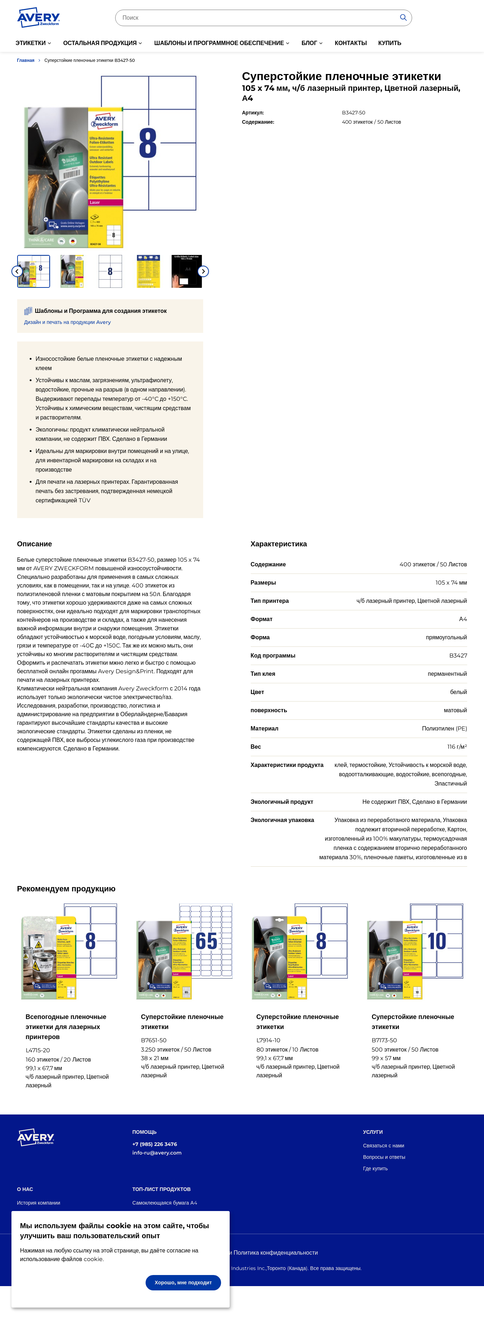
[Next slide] (203, 271)
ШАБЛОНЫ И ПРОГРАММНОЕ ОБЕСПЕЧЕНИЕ (219, 43)
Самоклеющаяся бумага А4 (164, 1203)
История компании (38, 1203)
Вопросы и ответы (384, 1157)
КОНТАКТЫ (351, 43)
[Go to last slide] (17, 271)
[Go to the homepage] (38, 19)
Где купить (375, 1168)
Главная (26, 60)
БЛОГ (309, 43)
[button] (33, 271)
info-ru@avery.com (157, 1153)
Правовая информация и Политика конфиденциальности (242, 1252)
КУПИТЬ (389, 43)
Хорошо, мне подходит (183, 1282)
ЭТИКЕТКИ (31, 43)
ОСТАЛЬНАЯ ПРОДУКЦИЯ (100, 43)
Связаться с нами (383, 1145)
